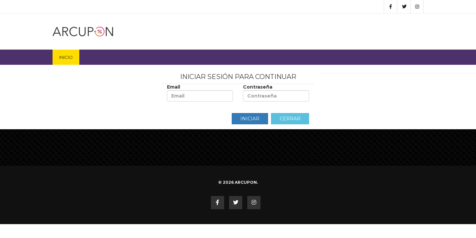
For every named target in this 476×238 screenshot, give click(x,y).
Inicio (66, 57)
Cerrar (290, 119)
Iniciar (249, 119)
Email (200, 92)
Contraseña (276, 92)
